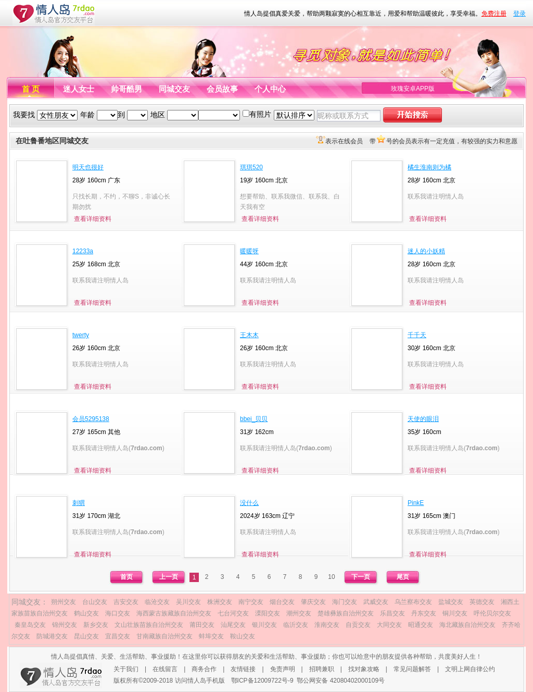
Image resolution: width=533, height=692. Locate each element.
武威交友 (375, 602)
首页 (126, 576)
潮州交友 (298, 613)
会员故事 (222, 88)
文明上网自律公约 (470, 669)
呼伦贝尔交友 (492, 613)
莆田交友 (201, 624)
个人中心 (270, 88)
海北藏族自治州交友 (467, 624)
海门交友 (344, 602)
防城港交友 (52, 636)
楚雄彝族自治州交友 (346, 613)
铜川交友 (454, 613)
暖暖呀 (249, 251)
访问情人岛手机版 (200, 680)
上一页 (168, 576)
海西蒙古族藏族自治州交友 (173, 613)
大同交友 (389, 624)
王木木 (249, 335)
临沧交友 (157, 602)
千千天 (417, 335)
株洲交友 (219, 602)
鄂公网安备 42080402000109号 (341, 680)
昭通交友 (420, 624)
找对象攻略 (363, 669)
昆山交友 (86, 636)
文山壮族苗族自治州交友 (149, 624)
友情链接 (243, 669)
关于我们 (125, 669)
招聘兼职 (321, 669)
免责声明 (282, 669)
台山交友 (94, 602)
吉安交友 (125, 602)
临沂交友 (295, 624)
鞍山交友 (242, 636)
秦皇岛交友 (30, 624)
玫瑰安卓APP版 (413, 88)
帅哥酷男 (126, 88)
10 (331, 576)
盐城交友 (450, 602)
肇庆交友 (313, 602)
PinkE (416, 502)
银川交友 (264, 624)
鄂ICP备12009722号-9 (262, 680)
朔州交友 (63, 602)
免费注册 (493, 13)
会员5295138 (90, 419)
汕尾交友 (233, 624)
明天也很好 (88, 167)
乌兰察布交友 (413, 602)
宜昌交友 (117, 636)
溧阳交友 (267, 613)
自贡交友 (358, 624)
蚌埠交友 (211, 636)
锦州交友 (64, 624)
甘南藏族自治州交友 (164, 636)
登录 (519, 13)
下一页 (360, 576)
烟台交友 (282, 602)
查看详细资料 (92, 219)
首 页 (31, 88)
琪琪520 (251, 167)
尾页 (403, 576)
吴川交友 (188, 602)
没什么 (249, 502)
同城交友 (174, 88)
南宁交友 (250, 602)
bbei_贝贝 (254, 419)
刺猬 (78, 502)
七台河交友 (233, 613)
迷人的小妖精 (426, 251)
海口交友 (117, 613)
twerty (80, 335)
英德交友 (481, 602)
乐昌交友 (392, 613)
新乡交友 (95, 624)
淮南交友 (326, 624)
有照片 (260, 114)
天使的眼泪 (423, 419)
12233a (82, 251)
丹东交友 (423, 613)
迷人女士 (78, 88)
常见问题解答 (412, 669)
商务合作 (204, 669)
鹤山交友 (86, 613)
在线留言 (165, 669)
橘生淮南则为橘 (429, 167)
